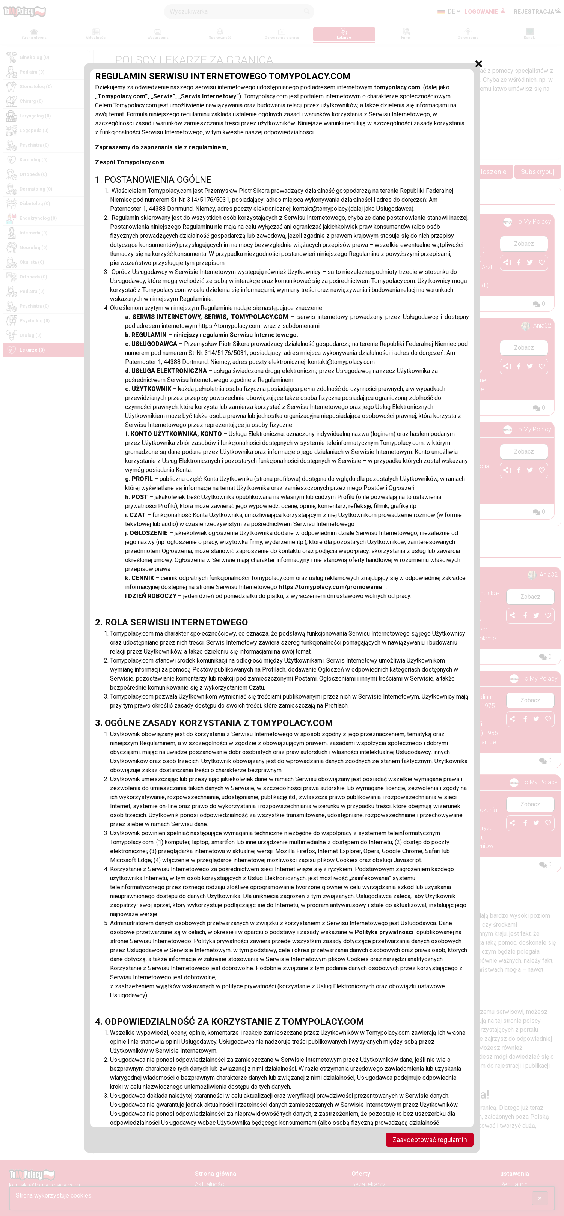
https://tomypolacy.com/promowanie (332, 587)
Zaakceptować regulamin (429, 1140)
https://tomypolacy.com (231, 325)
